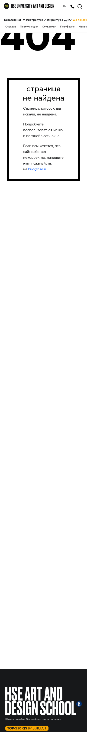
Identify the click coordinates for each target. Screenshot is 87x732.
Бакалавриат (13, 20)
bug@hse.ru (37, 169)
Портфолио (67, 26)
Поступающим (29, 26)
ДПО (68, 20)
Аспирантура (53, 20)
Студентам (49, 26)
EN (64, 6)
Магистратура (33, 20)
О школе (10, 26)
